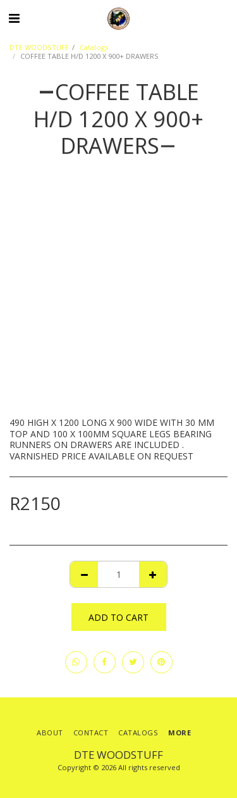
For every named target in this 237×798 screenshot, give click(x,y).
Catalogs (94, 47)
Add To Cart (118, 617)
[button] (14, 18)
